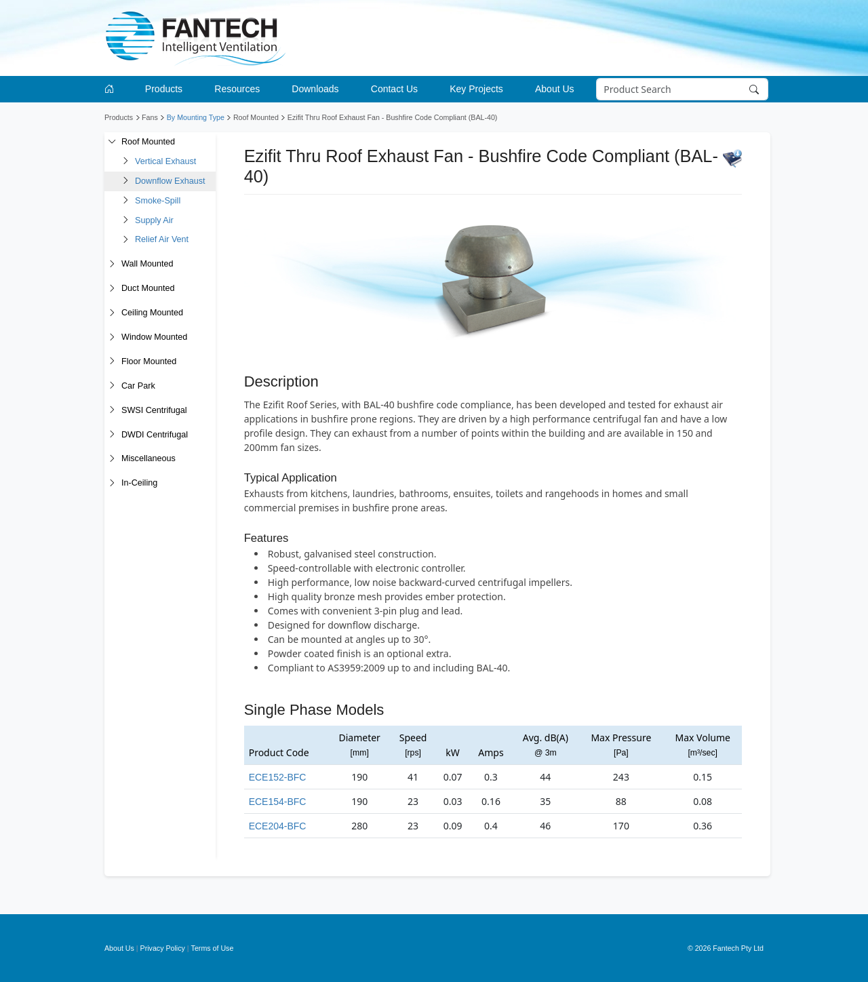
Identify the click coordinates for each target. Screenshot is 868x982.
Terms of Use (212, 948)
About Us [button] (554, 88)
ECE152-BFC (278, 777)
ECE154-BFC (278, 801)
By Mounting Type (195, 117)
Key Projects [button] (476, 88)
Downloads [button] (315, 88)
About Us (119, 948)
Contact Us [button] (394, 88)
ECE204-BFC (278, 826)
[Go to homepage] (111, 89)
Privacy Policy (162, 948)
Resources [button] (237, 88)
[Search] (682, 89)
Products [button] (163, 88)
